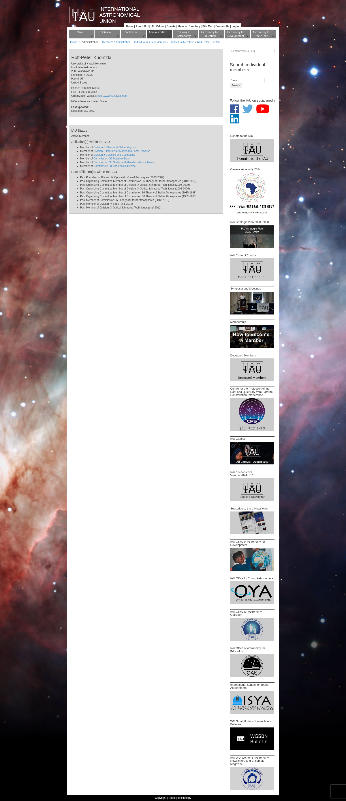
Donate (171, 26)
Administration (158, 32)
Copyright (160, 797)
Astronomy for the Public (262, 34)
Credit (171, 797)
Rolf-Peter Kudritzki (208, 42)
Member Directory (189, 26)
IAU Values (157, 26)
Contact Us (222, 26)
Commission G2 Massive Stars (112, 158)
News (80, 32)
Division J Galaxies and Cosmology (114, 154)
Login (235, 26)
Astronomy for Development (236, 34)
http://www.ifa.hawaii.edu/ (112, 95)
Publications (131, 32)
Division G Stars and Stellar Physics (115, 147)
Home (129, 26)
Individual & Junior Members (150, 42)
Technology (184, 797)
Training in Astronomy (184, 34)
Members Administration (116, 42)
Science (106, 32)
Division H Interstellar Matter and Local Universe (122, 151)
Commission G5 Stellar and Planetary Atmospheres (124, 162)
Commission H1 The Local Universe (115, 166)
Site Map (207, 26)
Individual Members (182, 42)
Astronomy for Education (210, 34)
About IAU (142, 26)
